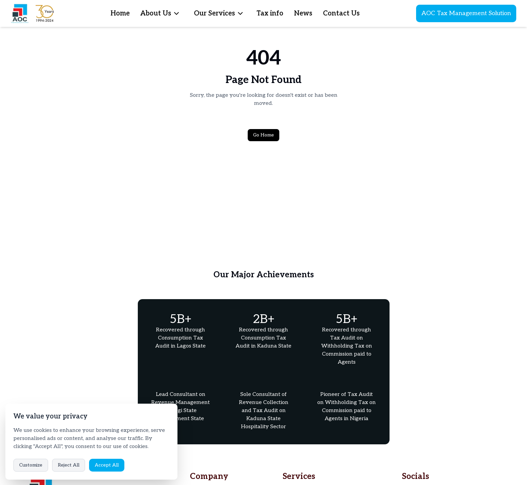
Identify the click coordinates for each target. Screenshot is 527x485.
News (303, 13)
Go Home (263, 135)
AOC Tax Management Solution (466, 13)
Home (120, 13)
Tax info (269, 13)
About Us (155, 13)
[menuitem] (176, 13)
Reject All (68, 465)
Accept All (107, 465)
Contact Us (341, 13)
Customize (30, 465)
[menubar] (176, 13)
